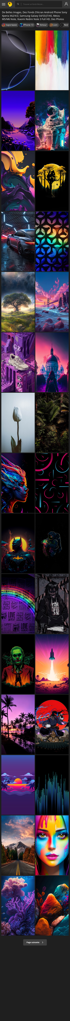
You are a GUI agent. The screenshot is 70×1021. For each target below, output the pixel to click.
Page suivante (35, 942)
